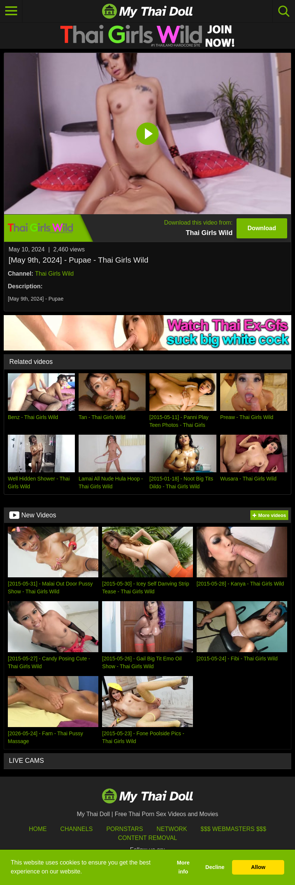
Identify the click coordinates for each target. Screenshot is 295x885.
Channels (76, 829)
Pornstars (124, 829)
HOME (38, 829)
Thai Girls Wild (54, 273)
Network (171, 829)
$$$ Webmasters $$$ (233, 829)
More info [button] (183, 867)
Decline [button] (214, 867)
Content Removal (147, 838)
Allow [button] (258, 867)
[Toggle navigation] (11, 11)
